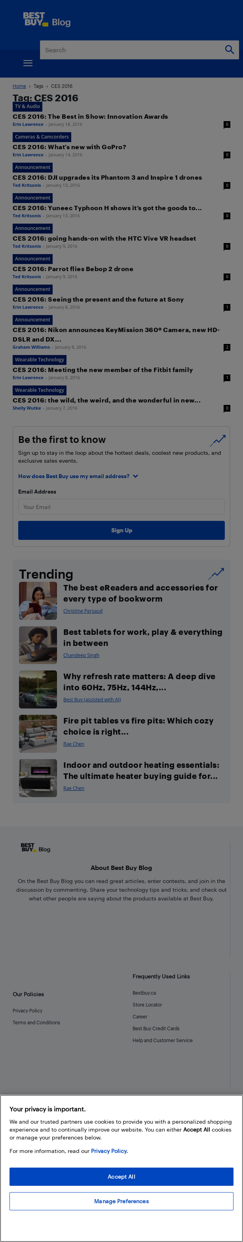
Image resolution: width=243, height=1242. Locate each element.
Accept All (121, 1176)
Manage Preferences (121, 1201)
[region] (121, 1168)
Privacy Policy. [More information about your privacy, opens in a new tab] (109, 1150)
